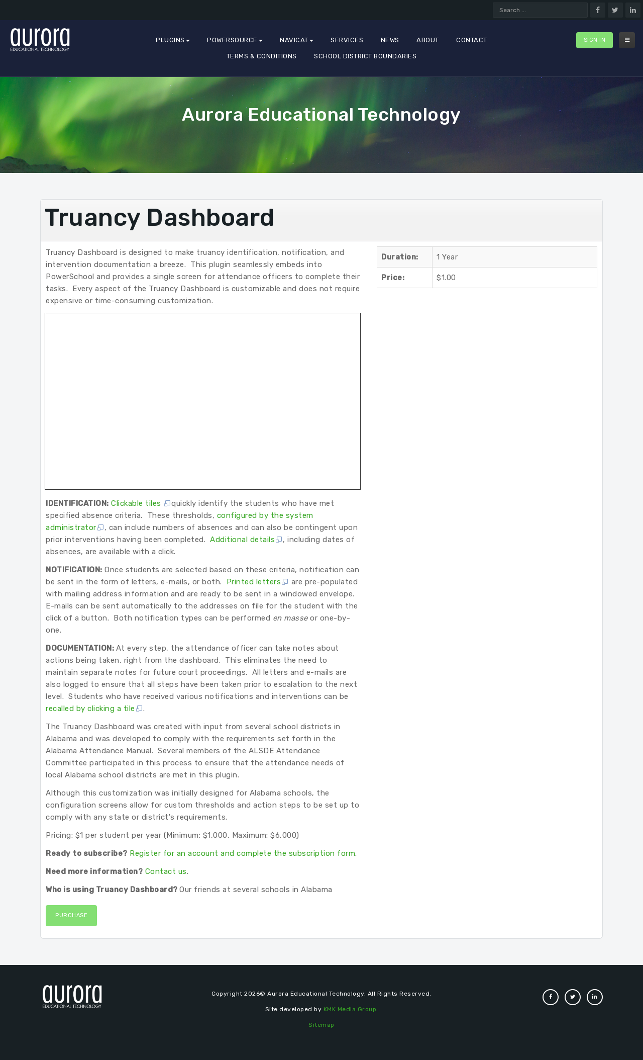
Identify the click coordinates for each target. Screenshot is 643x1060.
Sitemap (321, 1024)
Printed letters (258, 581)
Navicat (296, 40)
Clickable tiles (141, 503)
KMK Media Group (350, 1009)
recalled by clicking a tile (94, 708)
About (427, 40)
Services (347, 40)
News (390, 40)
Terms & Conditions (262, 56)
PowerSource (235, 40)
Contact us (166, 871)
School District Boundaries (365, 56)
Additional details (246, 539)
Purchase (71, 915)
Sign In (595, 40)
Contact (471, 40)
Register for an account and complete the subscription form (242, 853)
